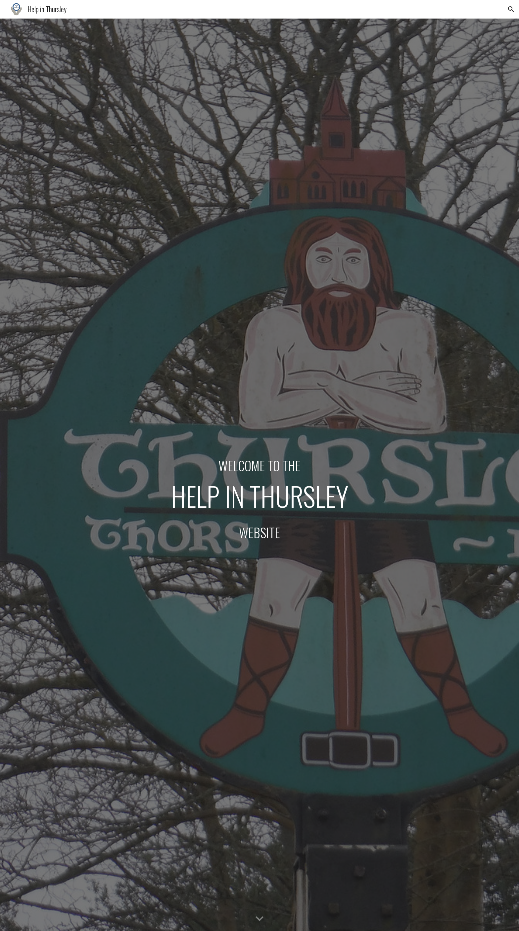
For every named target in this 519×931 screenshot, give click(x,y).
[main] (259, 475)
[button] (511, 9)
